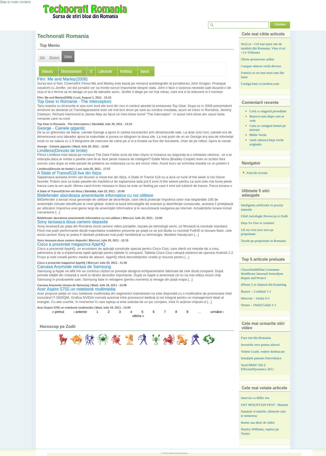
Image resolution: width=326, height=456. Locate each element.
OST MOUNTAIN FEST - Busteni (264, 405)
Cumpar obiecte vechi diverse (261, 66)
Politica (126, 71)
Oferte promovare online (257, 59)
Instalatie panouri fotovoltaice (261, 358)
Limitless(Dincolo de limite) (62, 150)
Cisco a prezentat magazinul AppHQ (71, 244)
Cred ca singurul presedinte (268, 111)
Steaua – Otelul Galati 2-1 (258, 305)
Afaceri (47, 71)
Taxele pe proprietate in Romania (263, 241)
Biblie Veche (258, 135)
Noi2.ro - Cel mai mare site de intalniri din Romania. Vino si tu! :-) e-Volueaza (263, 48)
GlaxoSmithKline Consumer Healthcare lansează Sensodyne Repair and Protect (262, 274)
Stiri (42, 57)
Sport (144, 71)
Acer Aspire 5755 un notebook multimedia (76, 289)
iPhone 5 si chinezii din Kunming (263, 284)
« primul (58, 311)
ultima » (138, 316)
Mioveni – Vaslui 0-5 (255, 298)
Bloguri (54, 57)
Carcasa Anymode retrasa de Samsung (74, 266)
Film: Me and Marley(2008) (62, 79)
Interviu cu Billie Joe (255, 398)
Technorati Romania (177, 453)
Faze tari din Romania (256, 338)
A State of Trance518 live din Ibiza (69, 173)
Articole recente (257, 173)
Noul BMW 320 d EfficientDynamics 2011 (257, 367)
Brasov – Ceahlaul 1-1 (256, 291)
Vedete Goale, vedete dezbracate (263, 351)
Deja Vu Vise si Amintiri (257, 223)
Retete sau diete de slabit (258, 422)
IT (91, 71)
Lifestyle (105, 71)
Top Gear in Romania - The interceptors (74, 101)
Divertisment (71, 71)
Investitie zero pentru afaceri (260, 345)
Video (68, 56)
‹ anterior (80, 311)
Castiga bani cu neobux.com (260, 84)
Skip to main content (15, 2)
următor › (217, 311)
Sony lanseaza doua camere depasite (72, 221)
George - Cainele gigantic (61, 128)
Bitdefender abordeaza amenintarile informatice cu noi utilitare (95, 195)
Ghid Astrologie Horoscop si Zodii (264, 216)
